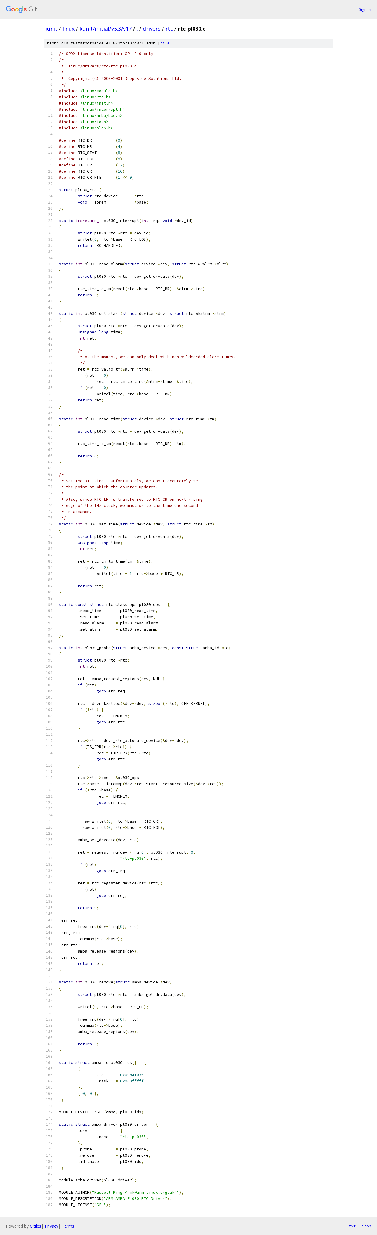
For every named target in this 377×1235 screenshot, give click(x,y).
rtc (169, 28)
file (165, 43)
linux (68, 28)
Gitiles (35, 1226)
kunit (50, 28)
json (366, 1226)
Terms (68, 1226)
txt (352, 1226)
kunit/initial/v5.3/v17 (106, 28)
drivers (152, 28)
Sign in (365, 9)
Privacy (51, 1226)
